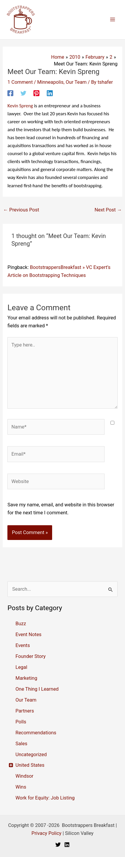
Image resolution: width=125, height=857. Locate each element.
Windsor (24, 776)
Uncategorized (31, 754)
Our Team (76, 82)
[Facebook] (10, 93)
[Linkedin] (50, 93)
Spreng (20, 106)
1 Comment (20, 82)
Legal (21, 667)
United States (29, 765)
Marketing (26, 678)
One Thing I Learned (37, 689)
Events (22, 645)
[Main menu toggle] (112, 19)
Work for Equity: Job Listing (45, 798)
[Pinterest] (36, 93)
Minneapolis (50, 82)
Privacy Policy (46, 833)
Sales (21, 743)
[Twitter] (23, 93)
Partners (24, 711)
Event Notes (28, 634)
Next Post (108, 210)
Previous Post (21, 210)
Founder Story (30, 656)
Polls (20, 722)
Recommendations (35, 732)
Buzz (20, 623)
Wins (20, 787)
